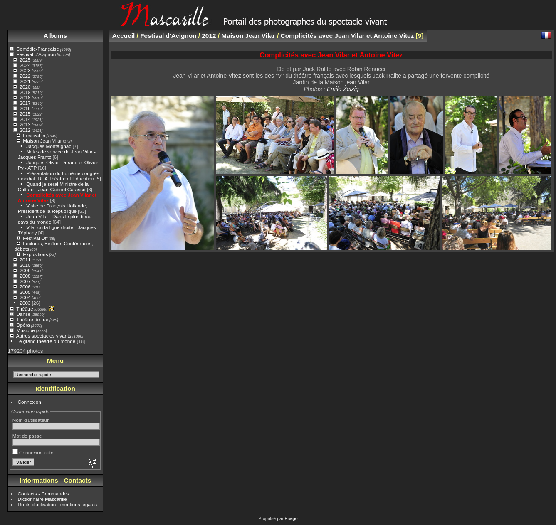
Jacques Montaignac (48, 146)
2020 (25, 86)
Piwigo (290, 518)
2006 (25, 286)
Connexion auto (33, 452)
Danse (23, 314)
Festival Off (35, 238)
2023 (25, 70)
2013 (25, 124)
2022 (25, 76)
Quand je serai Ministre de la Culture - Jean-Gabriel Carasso (53, 186)
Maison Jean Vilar (42, 140)
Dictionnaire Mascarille (42, 499)
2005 (25, 292)
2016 (25, 108)
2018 (25, 97)
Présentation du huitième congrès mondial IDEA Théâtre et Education (58, 175)
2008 (25, 276)
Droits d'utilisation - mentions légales (57, 504)
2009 (25, 270)
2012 (25, 130)
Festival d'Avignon (36, 54)
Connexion (29, 401)
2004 (25, 297)
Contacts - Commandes (43, 493)
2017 (25, 103)
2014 (25, 119)
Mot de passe (27, 436)
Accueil (123, 35)
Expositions (35, 254)
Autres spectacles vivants (44, 335)
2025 (25, 59)
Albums (55, 35)
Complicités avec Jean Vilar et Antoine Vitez (347, 35)
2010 (25, 265)
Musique (25, 330)
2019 (25, 92)
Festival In (34, 135)
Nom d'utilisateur (30, 420)
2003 (25, 303)
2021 (25, 81)
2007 (25, 281)
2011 (25, 259)
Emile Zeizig (343, 89)
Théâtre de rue (32, 319)
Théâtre (24, 308)
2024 (25, 65)
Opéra (23, 325)
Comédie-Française (37, 49)
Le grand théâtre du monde (45, 341)
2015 (25, 113)
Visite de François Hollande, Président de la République (52, 208)
